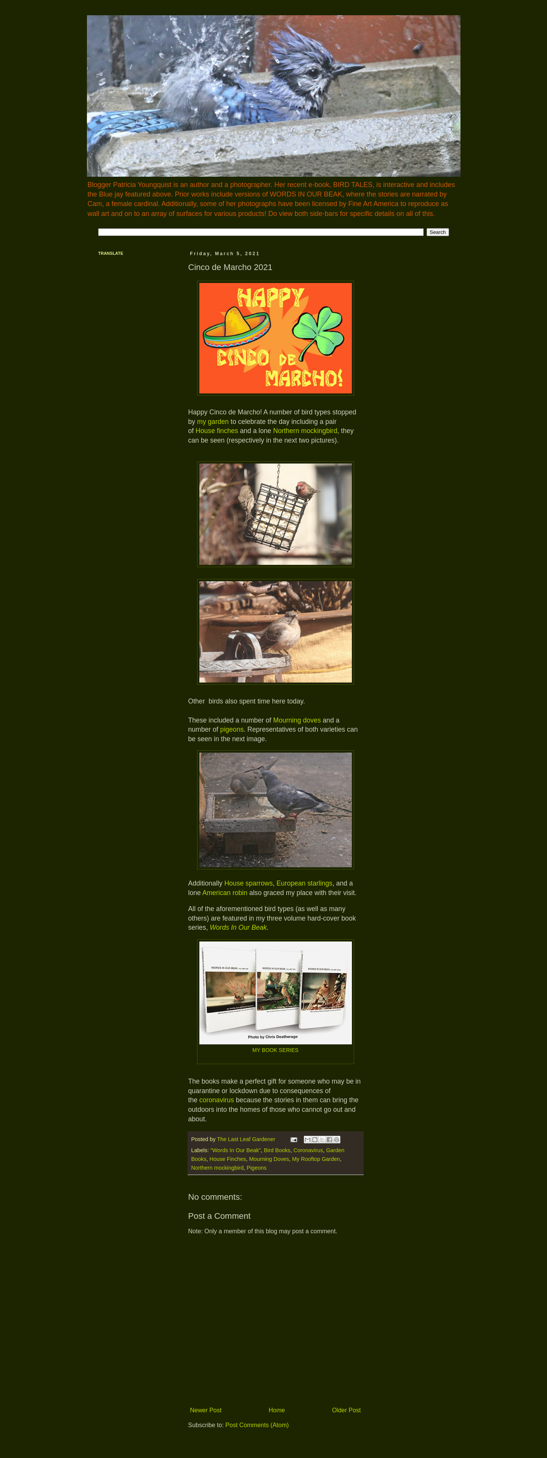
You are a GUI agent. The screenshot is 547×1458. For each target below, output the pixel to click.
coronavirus (216, 1100)
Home (277, 1410)
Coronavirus (308, 1150)
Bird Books (277, 1150)
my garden (213, 421)
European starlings (304, 883)
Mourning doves (297, 720)
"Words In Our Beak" (235, 1150)
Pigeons (256, 1168)
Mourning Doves (269, 1159)
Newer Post (206, 1410)
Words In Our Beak (238, 927)
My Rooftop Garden (316, 1159)
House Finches (228, 1159)
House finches (217, 431)
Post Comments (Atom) (257, 1425)
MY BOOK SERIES (275, 1050)
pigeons (232, 729)
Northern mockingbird (305, 431)
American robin (224, 893)
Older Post (346, 1410)
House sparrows (248, 883)
